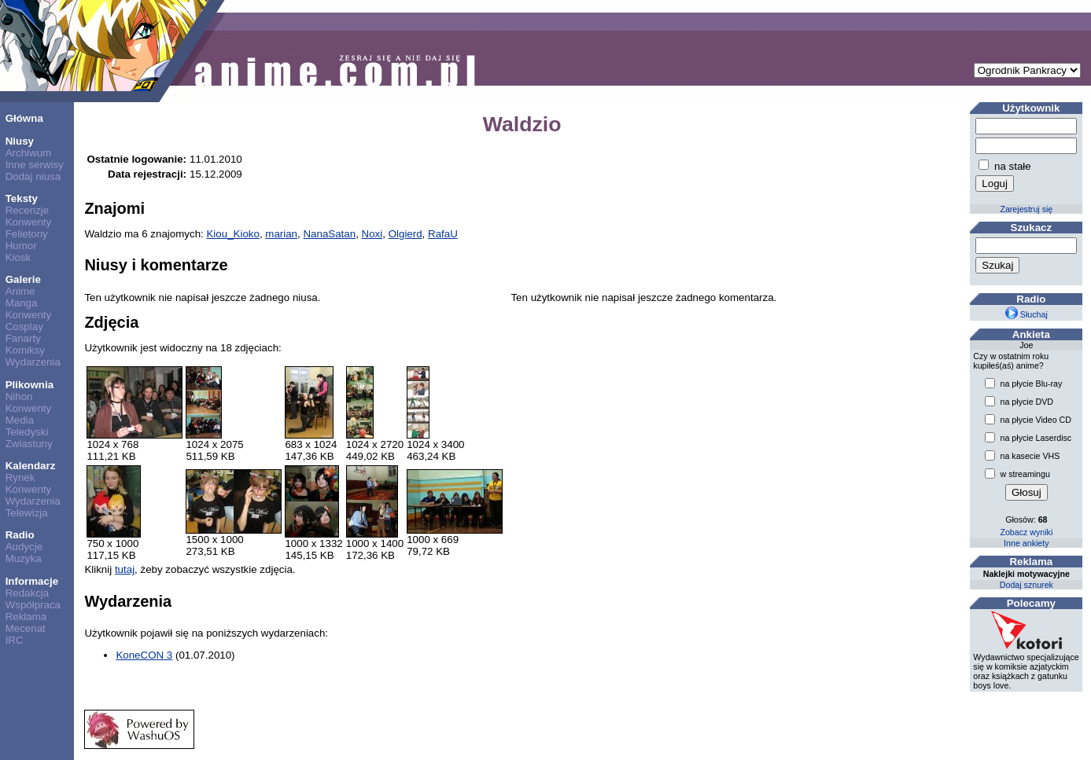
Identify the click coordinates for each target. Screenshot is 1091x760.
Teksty (22, 198)
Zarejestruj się (1026, 209)
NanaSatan (329, 234)
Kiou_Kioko (232, 234)
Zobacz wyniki (1026, 532)
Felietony (27, 234)
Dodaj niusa (33, 176)
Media (20, 420)
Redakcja (28, 593)
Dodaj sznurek (1026, 584)
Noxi (372, 234)
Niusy (20, 141)
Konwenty (29, 222)
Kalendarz (31, 466)
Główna (24, 118)
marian (281, 234)
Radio (20, 535)
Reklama (26, 616)
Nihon (19, 396)
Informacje (32, 581)
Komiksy (25, 350)
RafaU (443, 234)
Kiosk (18, 257)
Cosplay (24, 326)
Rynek (20, 477)
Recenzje (28, 210)
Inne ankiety (1026, 543)
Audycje (24, 547)
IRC (15, 640)
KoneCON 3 (144, 655)
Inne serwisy (35, 165)
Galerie (23, 279)
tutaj (125, 569)
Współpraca (33, 605)
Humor (21, 245)
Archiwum (29, 153)
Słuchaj (1026, 314)
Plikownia (29, 385)
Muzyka (24, 558)
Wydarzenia (33, 362)
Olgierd (405, 234)
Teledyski (27, 432)
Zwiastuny (29, 444)
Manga (22, 303)
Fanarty (23, 338)
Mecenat (26, 628)
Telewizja (27, 513)
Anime (20, 291)
